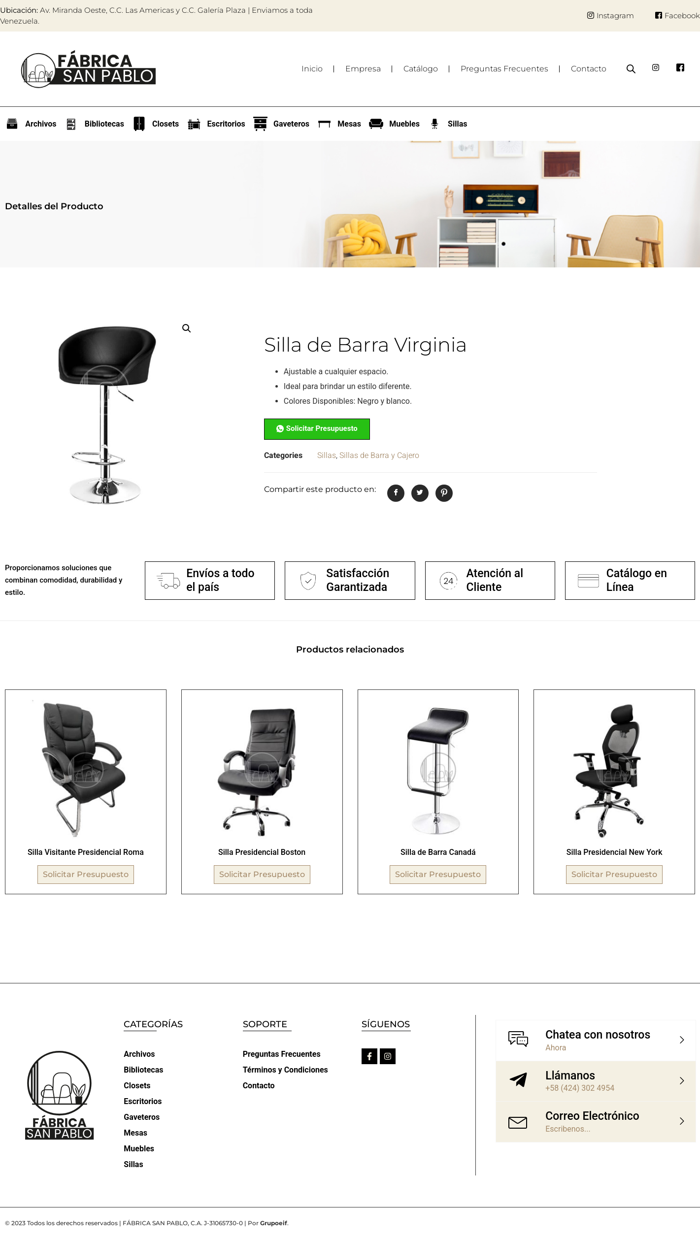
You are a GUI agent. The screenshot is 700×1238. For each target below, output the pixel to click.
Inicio (312, 68)
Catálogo (420, 68)
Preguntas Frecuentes (504, 68)
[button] (187, 328)
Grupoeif (273, 1223)
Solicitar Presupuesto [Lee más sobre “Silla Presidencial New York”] (614, 874)
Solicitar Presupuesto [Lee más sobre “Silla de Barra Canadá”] (438, 874)
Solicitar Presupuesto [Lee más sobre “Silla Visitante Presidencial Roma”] (86, 874)
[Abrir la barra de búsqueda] (631, 69)
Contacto (588, 68)
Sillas (326, 455)
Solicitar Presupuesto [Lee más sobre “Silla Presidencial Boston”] (262, 874)
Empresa (363, 68)
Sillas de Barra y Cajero (379, 455)
